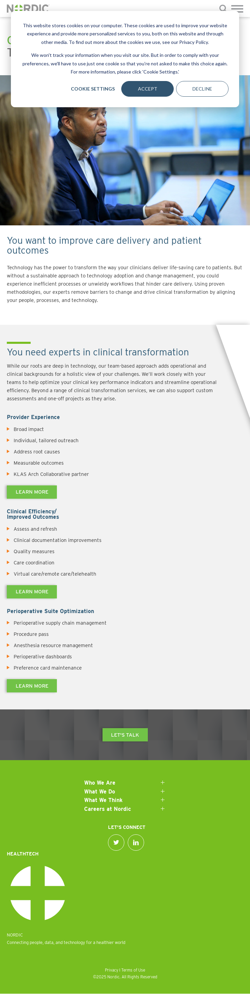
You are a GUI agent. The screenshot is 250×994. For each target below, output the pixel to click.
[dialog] (125, 59)
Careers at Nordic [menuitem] (107, 809)
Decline (202, 89)
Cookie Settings (93, 89)
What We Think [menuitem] (103, 800)
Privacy (111, 970)
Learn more (32, 492)
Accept (147, 89)
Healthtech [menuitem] (22, 853)
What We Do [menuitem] (99, 791)
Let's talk (125, 735)
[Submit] (223, 9)
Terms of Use (133, 970)
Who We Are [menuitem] (99, 783)
